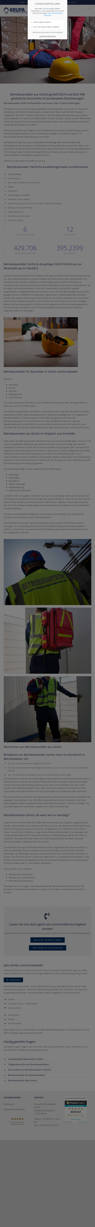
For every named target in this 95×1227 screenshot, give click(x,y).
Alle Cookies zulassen (41, 22)
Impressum (47, 15)
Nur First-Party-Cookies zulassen (45, 27)
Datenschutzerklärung (54, 13)
